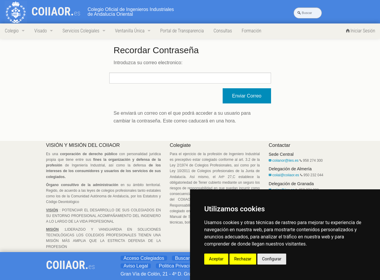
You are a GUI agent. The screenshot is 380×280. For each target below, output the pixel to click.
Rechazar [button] (242, 259)
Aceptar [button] (216, 259)
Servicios (81, 31)
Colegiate (180, 145)
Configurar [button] (271, 259)
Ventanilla (129, 31)
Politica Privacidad (178, 265)
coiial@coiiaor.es (284, 175)
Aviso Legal (136, 265)
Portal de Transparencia (182, 31)
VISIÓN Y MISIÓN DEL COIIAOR (83, 145)
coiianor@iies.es (284, 160)
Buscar (182, 258)
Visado (40, 31)
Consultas (222, 31)
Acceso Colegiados (144, 258)
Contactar (279, 145)
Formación (251, 31)
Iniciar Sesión (360, 31)
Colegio (12, 31)
